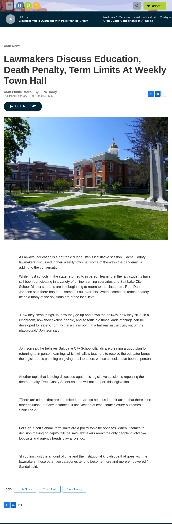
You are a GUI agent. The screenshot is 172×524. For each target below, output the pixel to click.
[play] (10, 19)
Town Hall (50, 489)
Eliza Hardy (74, 489)
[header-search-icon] (137, 6)
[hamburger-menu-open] (9, 6)
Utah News (12, 46)
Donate (156, 6)
